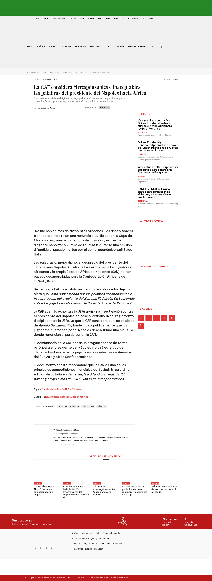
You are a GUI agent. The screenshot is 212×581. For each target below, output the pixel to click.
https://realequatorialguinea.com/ (65, 434)
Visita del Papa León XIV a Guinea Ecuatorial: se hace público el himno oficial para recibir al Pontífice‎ (155, 124)
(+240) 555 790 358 (80, 538)
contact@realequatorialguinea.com (87, 549)
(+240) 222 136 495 (100, 538)
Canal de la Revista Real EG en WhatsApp (62, 389)
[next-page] (143, 214)
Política (142, 154)
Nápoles (101, 406)
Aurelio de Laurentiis (69, 406)
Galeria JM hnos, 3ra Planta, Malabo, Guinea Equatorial (97, 543)
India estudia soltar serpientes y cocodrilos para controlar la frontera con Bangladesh (158, 169)
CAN (92, 406)
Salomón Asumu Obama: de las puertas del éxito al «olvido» (164, 489)
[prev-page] (139, 214)
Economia (143, 201)
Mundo (141, 176)
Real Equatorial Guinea (46, 108)
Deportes (35, 72)
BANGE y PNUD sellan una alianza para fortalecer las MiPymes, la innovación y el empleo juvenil (154, 193)
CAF (84, 406)
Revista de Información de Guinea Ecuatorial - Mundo (96, 533)
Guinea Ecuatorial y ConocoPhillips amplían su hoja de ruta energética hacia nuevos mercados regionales (158, 146)
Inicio (27, 72)
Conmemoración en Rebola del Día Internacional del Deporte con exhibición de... (76, 492)
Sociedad (142, 132)
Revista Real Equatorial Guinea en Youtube (66, 396)
